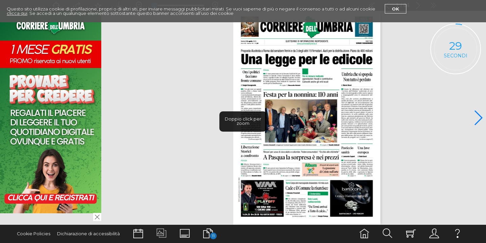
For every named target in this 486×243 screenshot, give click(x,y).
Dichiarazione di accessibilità (88, 233)
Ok (395, 8)
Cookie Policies (33, 233)
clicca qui (17, 13)
